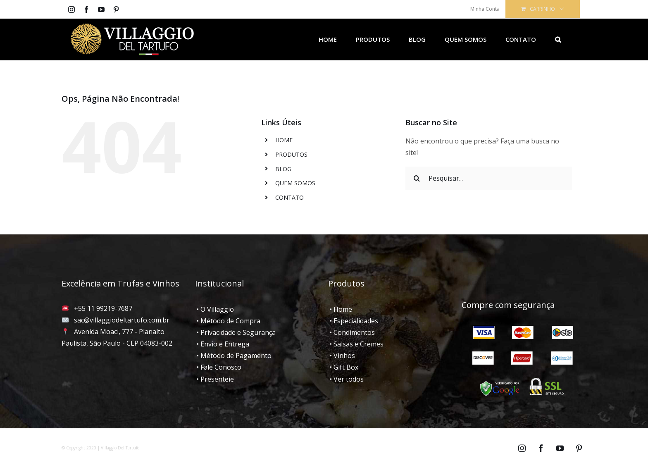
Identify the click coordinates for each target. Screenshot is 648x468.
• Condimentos (351, 332)
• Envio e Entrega (222, 344)
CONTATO (289, 197)
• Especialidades (353, 320)
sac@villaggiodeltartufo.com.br (121, 320)
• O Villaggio (214, 309)
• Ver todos (346, 379)
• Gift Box (343, 367)
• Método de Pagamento (233, 355)
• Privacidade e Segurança (235, 332)
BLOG (283, 169)
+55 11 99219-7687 (103, 308)
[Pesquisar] (558, 39)
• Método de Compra (227, 320)
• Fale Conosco (218, 367)
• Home (340, 309)
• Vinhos (341, 355)
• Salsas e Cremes (356, 344)
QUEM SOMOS (295, 183)
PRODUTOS (291, 154)
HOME (284, 140)
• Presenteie (214, 379)
